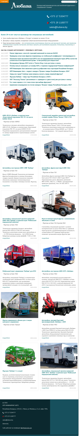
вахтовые (30, 45)
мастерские (22, 45)
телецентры (60, 45)
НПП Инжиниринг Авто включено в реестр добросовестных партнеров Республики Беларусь (41, 68)
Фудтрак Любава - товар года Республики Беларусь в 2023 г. (30, 77)
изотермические (29, 43)
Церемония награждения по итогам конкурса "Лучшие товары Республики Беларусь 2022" (41, 85)
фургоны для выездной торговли (55, 43)
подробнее (6, 135)
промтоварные (39, 43)
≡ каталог (4, 1)
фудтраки (53, 45)
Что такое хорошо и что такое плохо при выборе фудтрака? (30, 82)
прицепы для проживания (41, 45)
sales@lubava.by (8, 420)
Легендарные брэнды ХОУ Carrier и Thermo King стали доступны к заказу (35, 63)
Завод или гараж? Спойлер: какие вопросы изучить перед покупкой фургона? (36, 74)
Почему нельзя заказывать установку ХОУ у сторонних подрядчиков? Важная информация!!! (42, 66)
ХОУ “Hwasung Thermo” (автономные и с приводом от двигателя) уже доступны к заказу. (40, 79)
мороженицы (69, 45)
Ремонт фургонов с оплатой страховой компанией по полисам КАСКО (34, 53)
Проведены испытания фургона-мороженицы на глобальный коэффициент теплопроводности (42, 56)
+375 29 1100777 (57, 22)
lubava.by (5, 424)
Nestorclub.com (27, 428)
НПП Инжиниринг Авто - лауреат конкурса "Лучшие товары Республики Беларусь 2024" (40, 71)
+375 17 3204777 (57, 16)
